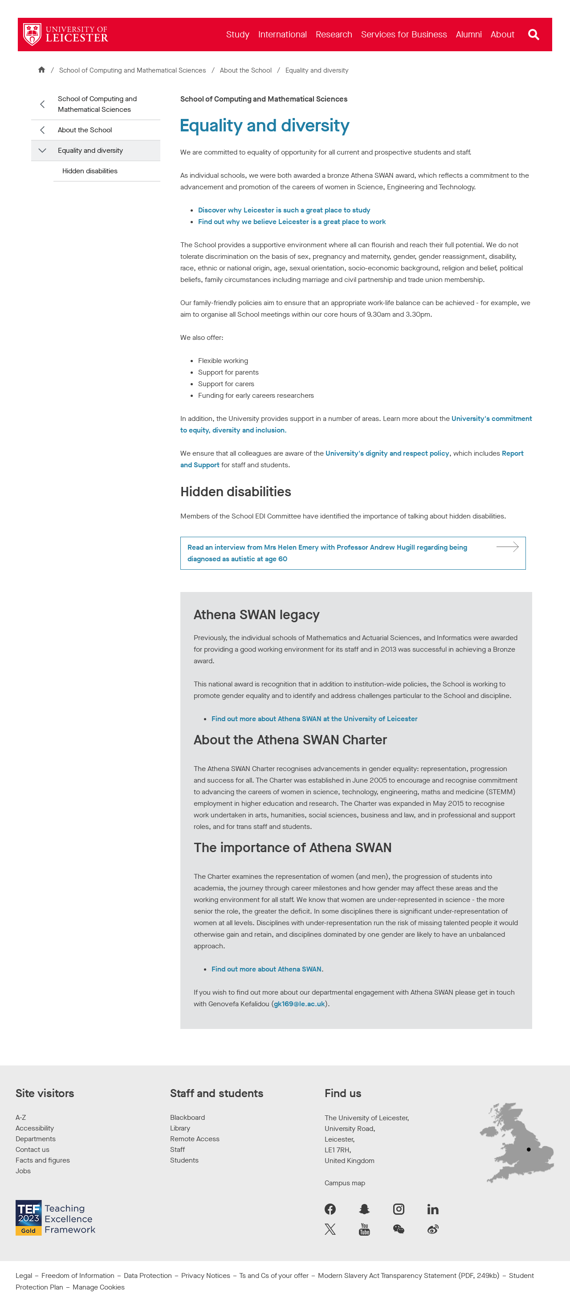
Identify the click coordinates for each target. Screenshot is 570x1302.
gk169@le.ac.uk (299, 1003)
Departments (36, 1138)
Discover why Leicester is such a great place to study (284, 210)
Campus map (345, 1183)
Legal (24, 1275)
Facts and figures (43, 1160)
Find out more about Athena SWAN (267, 969)
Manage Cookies (99, 1287)
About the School (246, 70)
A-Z (21, 1117)
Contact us (32, 1149)
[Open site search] (534, 34)
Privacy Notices (205, 1275)
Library (180, 1128)
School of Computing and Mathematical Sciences (132, 70)
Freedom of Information (77, 1275)
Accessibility (35, 1128)
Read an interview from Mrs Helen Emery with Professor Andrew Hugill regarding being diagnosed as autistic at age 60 (327, 553)
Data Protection (148, 1275)
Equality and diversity (90, 150)
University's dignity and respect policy (387, 453)
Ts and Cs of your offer (274, 1275)
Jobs (23, 1170)
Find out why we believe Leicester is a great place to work (292, 221)
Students (184, 1160)
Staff (177, 1149)
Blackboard (187, 1117)
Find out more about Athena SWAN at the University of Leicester (315, 718)
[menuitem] (238, 34)
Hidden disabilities (90, 171)
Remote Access (195, 1138)
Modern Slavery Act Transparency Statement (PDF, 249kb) (409, 1275)
